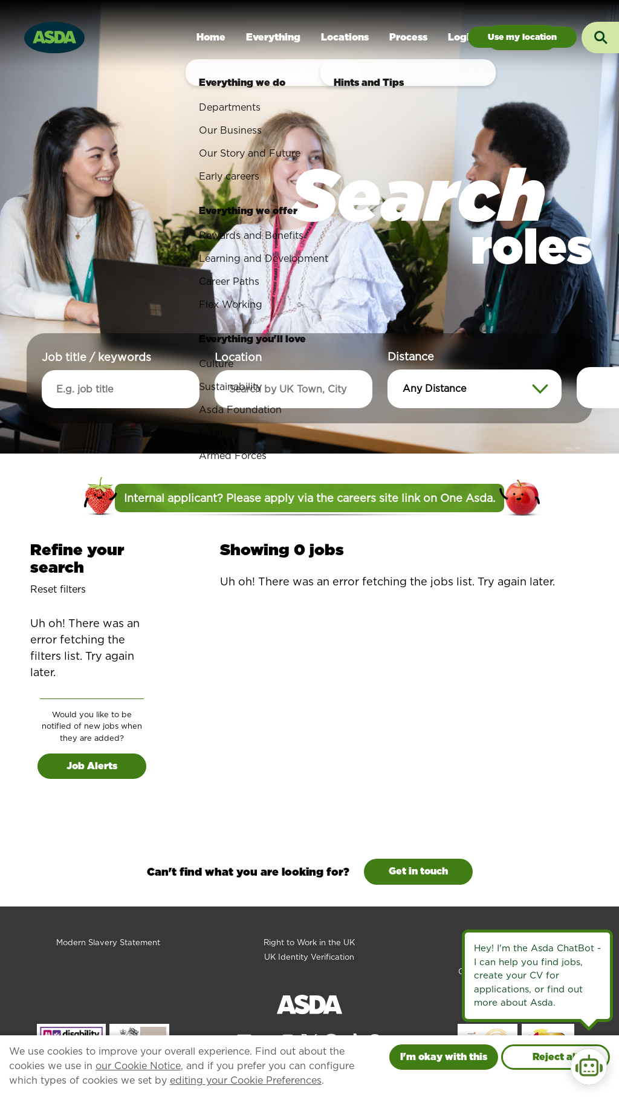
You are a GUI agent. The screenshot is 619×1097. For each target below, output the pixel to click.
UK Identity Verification (309, 957)
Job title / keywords (96, 357)
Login (462, 37)
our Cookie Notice (138, 1066)
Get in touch (418, 871)
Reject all (555, 1057)
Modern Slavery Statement (108, 942)
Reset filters (58, 589)
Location (238, 357)
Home (210, 37)
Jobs (522, 37)
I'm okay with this (443, 1057)
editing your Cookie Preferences (246, 1080)
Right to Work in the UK (309, 942)
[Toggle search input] (600, 37)
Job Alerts (91, 766)
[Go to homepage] (54, 36)
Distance (410, 356)
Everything (273, 37)
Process (408, 37)
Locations (345, 37)
